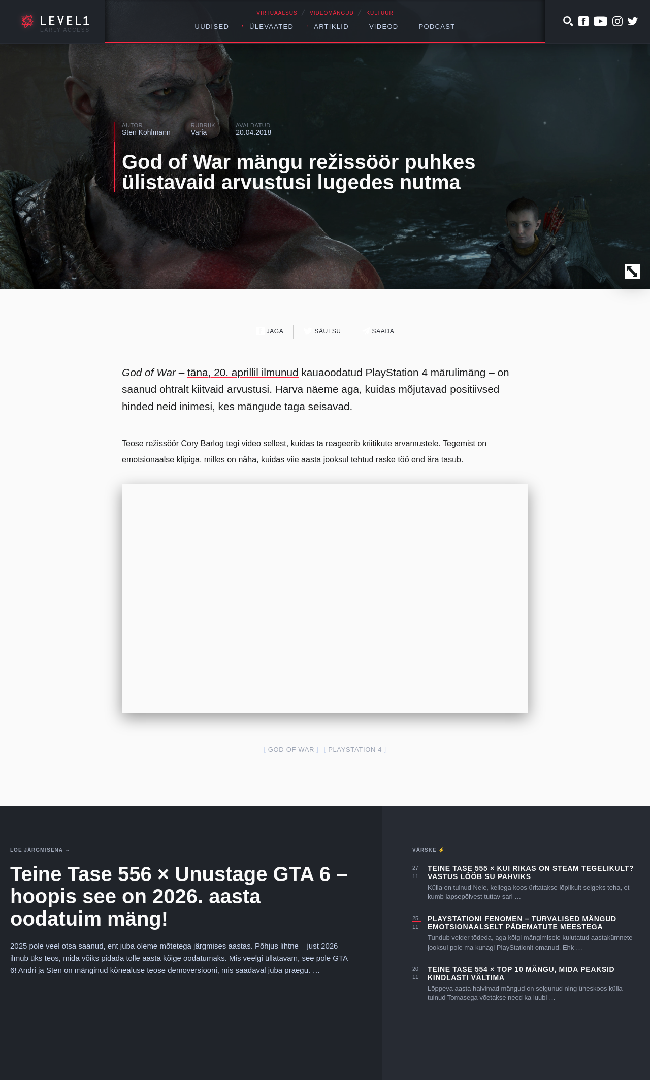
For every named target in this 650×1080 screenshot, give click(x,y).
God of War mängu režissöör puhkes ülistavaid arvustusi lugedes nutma (298, 172)
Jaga (270, 331)
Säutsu (322, 331)
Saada (378, 331)
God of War (291, 749)
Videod (384, 26)
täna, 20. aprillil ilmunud (243, 372)
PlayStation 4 (355, 749)
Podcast (437, 26)
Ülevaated (271, 26)
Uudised (212, 26)
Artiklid (331, 26)
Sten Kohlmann (146, 132)
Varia (199, 132)
